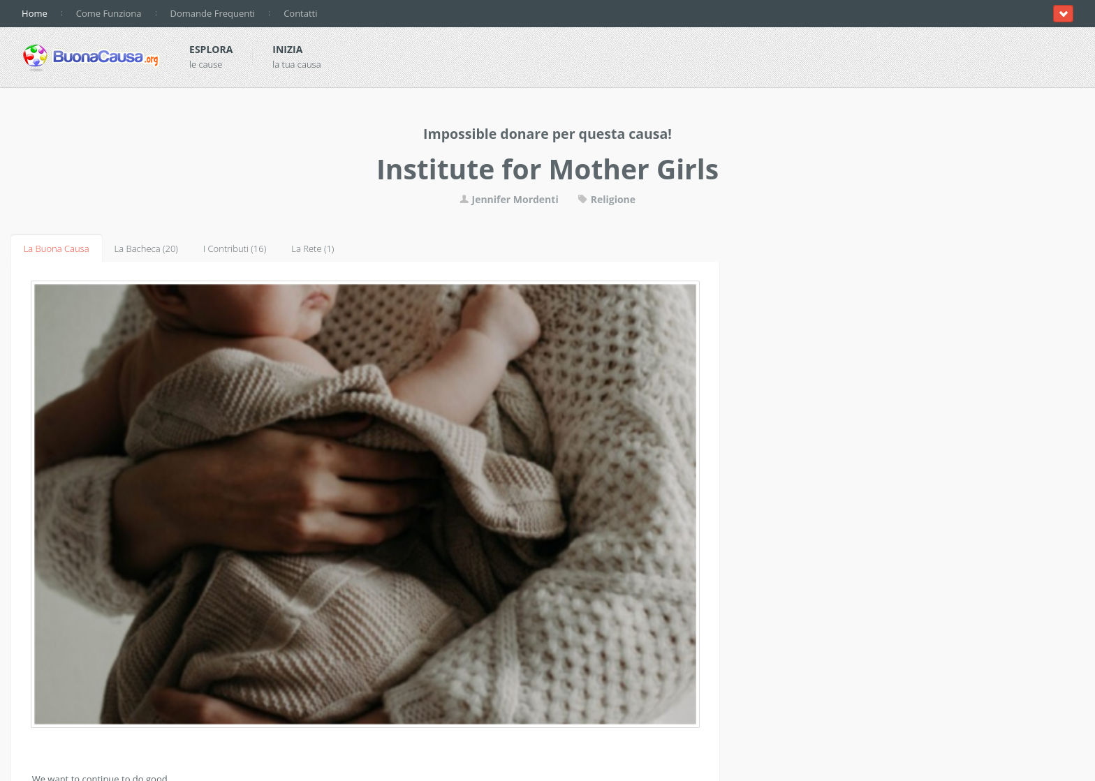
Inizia (287, 49)
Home (34, 13)
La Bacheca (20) (146, 248)
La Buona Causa (56, 248)
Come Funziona (109, 13)
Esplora (211, 49)
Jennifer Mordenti (509, 199)
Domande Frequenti (213, 13)
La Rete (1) (312, 248)
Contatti (300, 13)
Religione (606, 199)
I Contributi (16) (234, 248)
